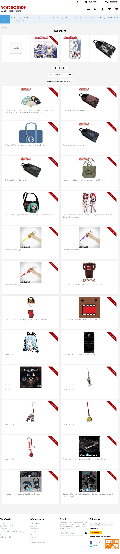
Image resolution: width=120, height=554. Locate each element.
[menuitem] (92, 1)
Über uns (33, 526)
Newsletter (34, 537)
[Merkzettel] (109, 9)
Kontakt (3, 523)
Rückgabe (3, 529)
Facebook (95, 542)
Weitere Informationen (38, 543)
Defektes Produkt (6, 526)
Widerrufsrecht (5, 537)
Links (32, 540)
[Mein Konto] (102, 9)
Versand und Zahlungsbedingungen (13, 531)
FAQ (31, 534)
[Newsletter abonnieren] (86, 533)
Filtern (60, 68)
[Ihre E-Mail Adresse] (71, 533)
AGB (1, 534)
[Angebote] (111, 1)
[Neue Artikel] (92, 1)
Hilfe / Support (35, 523)
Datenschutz (34, 531)
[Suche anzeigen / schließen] (95, 9)
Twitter (94, 546)
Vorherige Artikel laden (60, 81)
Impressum (34, 529)
